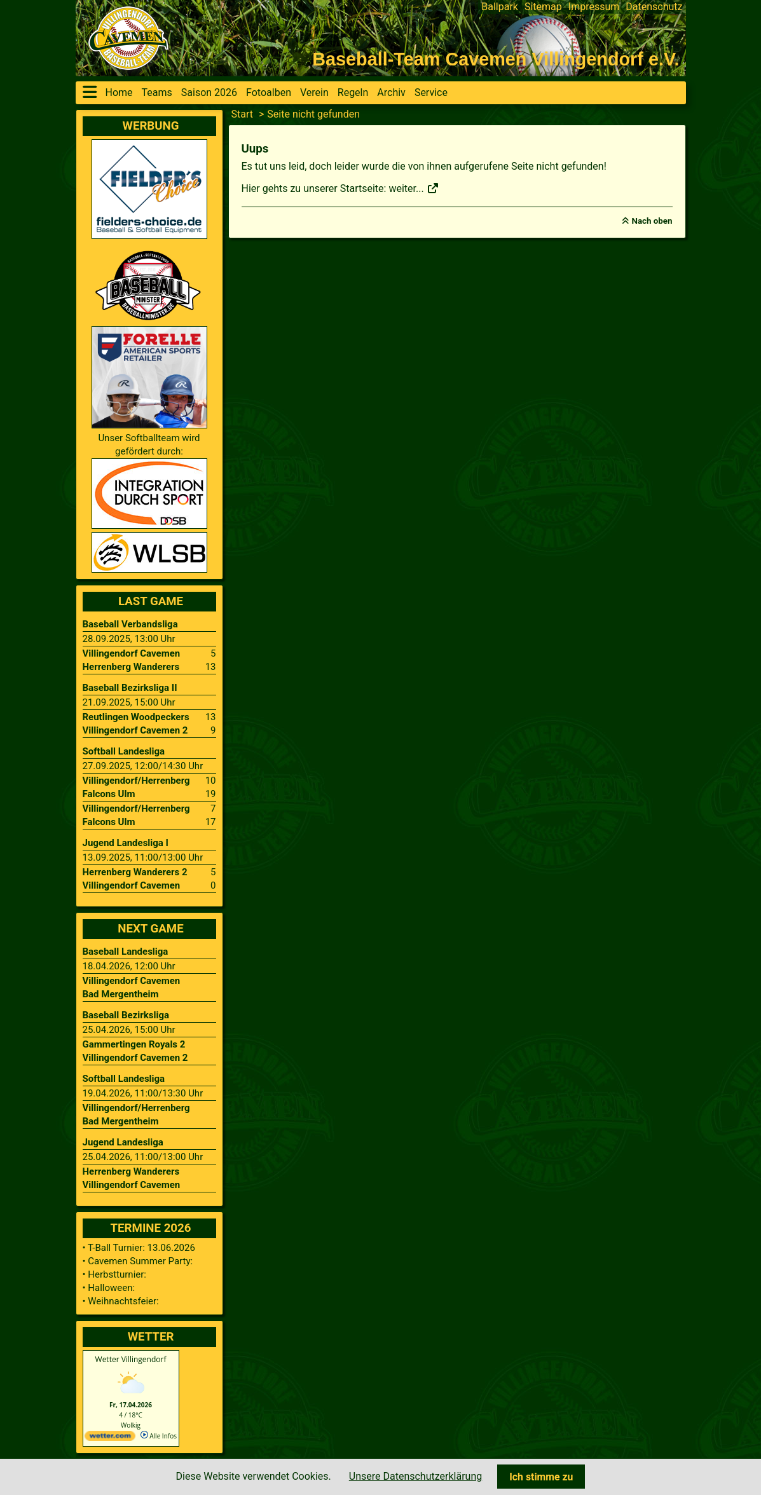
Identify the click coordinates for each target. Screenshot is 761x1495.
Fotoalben (268, 92)
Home (119, 92)
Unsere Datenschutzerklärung (415, 1476)
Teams (157, 92)
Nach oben (652, 221)
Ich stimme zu (541, 1477)
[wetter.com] (110, 1438)
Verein (314, 92)
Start (242, 114)
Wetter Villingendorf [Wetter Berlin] (131, 1359)
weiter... (413, 188)
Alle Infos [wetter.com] (159, 1435)
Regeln (353, 92)
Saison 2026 (209, 92)
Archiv (391, 92)
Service (431, 92)
